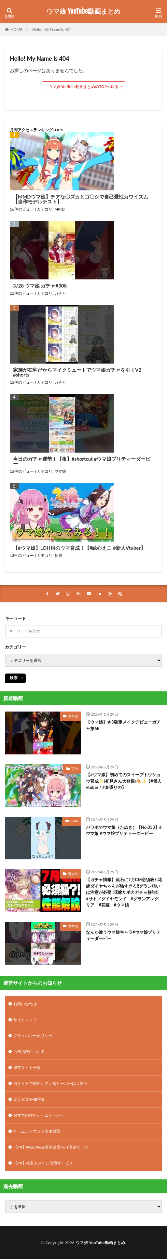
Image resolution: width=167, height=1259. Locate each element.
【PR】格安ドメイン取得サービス (43, 1163)
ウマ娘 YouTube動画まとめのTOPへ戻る (83, 86)
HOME (16, 29)
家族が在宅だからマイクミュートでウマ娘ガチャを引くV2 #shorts (77, 372)
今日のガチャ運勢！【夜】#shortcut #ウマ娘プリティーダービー (81, 461)
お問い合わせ (25, 1003)
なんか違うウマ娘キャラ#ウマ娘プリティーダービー (123, 935)
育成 (58, 555)
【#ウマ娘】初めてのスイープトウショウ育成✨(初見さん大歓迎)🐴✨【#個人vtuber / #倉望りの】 (123, 781)
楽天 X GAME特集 (29, 1099)
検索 (14, 677)
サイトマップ (25, 1019)
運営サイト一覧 (27, 1067)
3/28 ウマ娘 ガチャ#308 (40, 285)
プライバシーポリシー (32, 1035)
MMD (59, 209)
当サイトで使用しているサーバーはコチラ (50, 1083)
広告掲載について (29, 1051)
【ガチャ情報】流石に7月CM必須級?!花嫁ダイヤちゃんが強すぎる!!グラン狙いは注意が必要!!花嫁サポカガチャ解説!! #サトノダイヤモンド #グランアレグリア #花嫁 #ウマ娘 (124, 892)
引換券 (73, 874)
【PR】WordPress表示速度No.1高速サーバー (52, 1147)
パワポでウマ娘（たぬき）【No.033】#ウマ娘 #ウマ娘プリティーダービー (124, 830)
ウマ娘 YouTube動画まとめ (83, 11)
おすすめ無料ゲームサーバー (38, 1115)
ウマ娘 (60, 471)
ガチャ (60, 293)
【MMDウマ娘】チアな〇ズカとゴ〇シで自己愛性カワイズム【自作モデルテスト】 (80, 199)
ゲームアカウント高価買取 (36, 1131)
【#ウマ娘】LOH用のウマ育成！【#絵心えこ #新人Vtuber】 (79, 548)
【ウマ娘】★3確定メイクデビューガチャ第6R (123, 725)
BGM (74, 821)
